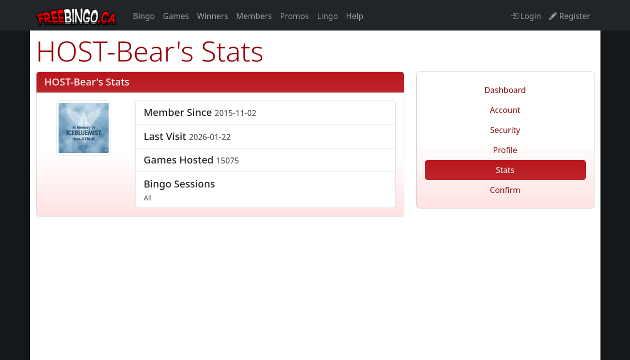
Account (505, 110)
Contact (399, 272)
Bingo (144, 16)
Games (176, 16)
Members (254, 16)
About (441, 272)
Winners (212, 16)
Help (354, 16)
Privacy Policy (344, 272)
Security (505, 130)
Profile (505, 150)
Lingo (327, 16)
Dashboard (505, 90)
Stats (505, 170)
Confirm (505, 190)
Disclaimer (283, 272)
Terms (188, 272)
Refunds (231, 272)
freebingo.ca (504, 222)
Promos (294, 16)
